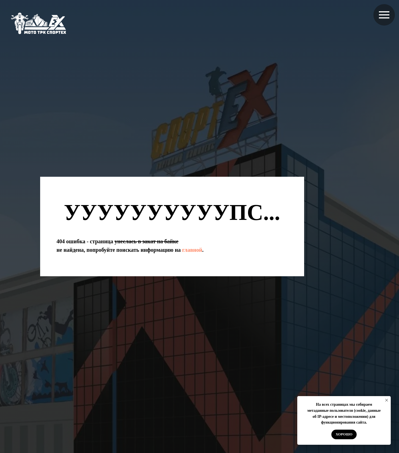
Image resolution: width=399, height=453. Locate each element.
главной (192, 250)
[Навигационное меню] (384, 14)
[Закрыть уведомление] (386, 400)
